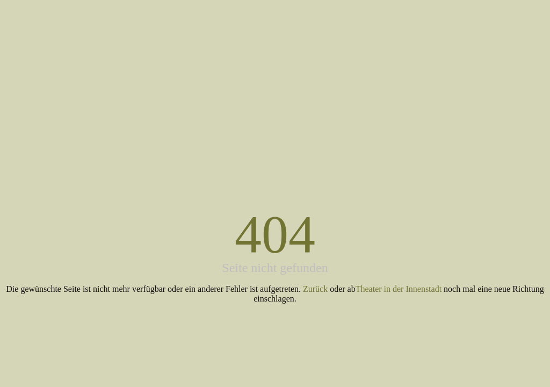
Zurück (315, 288)
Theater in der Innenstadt (399, 288)
